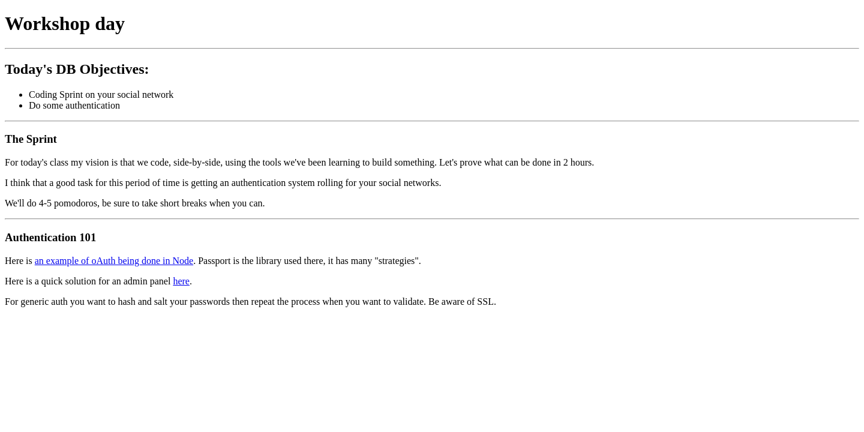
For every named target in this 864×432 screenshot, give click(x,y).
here (181, 281)
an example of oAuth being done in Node (114, 261)
